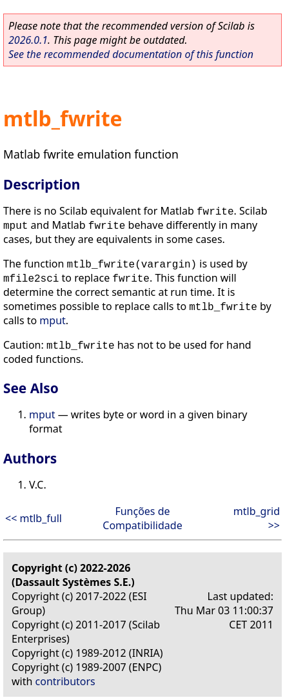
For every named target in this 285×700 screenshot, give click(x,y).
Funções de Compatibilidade (142, 518)
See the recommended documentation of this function (130, 54)
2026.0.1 (28, 40)
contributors (65, 681)
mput (52, 320)
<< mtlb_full (33, 518)
